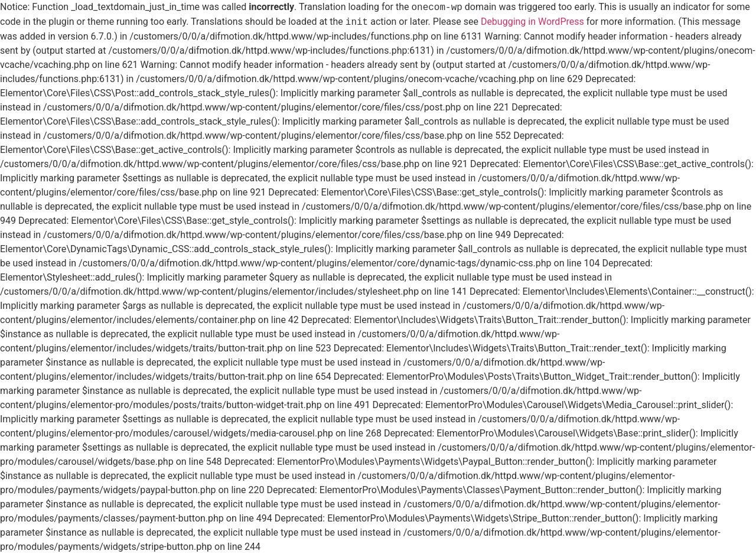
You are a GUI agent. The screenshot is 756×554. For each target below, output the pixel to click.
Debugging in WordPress (532, 22)
